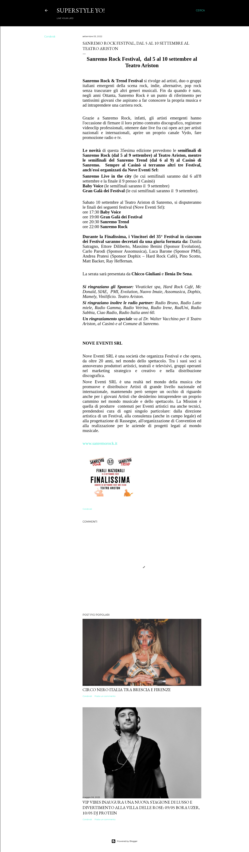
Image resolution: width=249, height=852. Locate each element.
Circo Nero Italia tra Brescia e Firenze (127, 689)
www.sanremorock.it (100, 443)
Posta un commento (105, 696)
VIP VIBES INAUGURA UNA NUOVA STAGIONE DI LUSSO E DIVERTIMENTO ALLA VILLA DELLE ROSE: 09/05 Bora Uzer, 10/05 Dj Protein (141, 807)
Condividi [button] (49, 36)
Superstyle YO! (81, 10)
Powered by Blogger (124, 841)
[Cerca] (200, 10)
